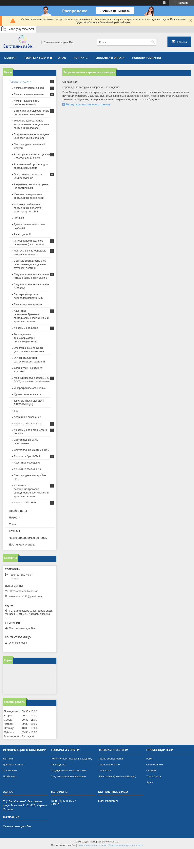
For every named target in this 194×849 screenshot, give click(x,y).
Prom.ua (113, 841)
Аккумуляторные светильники (68, 770)
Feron (149, 758)
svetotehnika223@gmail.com (25, 596)
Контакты (81, 57)
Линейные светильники (28, 468)
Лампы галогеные (109, 764)
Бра (16, 410)
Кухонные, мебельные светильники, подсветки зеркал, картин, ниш (28, 208)
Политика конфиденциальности (125, 845)
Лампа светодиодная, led (29, 87)
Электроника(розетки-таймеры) (117, 776)
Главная (10, 57)
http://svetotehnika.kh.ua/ (23, 591)
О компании (10, 770)
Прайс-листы (18, 510)
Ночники (19, 217)
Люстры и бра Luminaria (28, 423)
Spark (149, 782)
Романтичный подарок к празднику (71, 758)
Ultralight (151, 770)
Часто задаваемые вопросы (28, 537)
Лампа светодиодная (111, 758)
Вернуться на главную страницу (88, 104)
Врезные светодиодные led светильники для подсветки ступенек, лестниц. (30, 264)
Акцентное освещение (27, 462)
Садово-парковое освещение (68, 776)
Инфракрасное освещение (30, 387)
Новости (14, 517)
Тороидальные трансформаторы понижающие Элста (25, 338)
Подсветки (105, 770)
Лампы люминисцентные (29, 94)
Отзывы (14, 531)
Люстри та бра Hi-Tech (27, 456)
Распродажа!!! (22, 234)
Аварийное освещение (27, 416)
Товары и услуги (36, 57)
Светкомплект (154, 764)
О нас (62, 57)
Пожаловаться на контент (92, 845)
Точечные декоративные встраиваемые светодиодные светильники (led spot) (31, 124)
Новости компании (146, 57)
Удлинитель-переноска (27, 394)
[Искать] (152, 42)
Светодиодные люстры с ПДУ (31, 449)
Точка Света (153, 776)
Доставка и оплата (110, 57)
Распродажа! (58, 764)
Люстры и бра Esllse (26, 327)
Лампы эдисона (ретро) (28, 304)
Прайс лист (9, 776)
